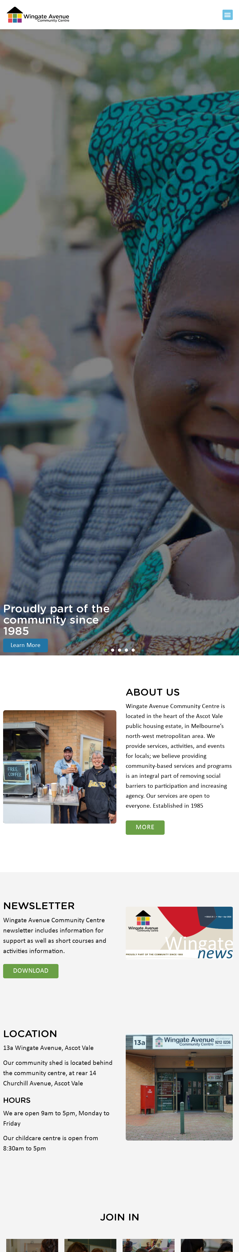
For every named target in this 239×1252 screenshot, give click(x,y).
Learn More (25, 645)
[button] (228, 15)
